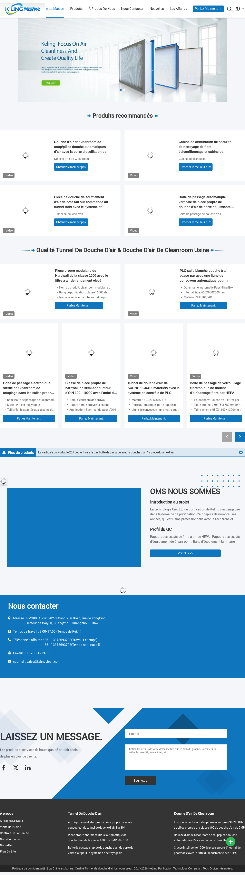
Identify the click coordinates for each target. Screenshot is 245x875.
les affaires (178, 9)
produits (76, 9)
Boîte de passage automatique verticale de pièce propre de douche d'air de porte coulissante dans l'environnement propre (205, 202)
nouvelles (157, 9)
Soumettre (140, 780)
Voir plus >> (185, 553)
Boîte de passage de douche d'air (200, 214)
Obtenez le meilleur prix (71, 167)
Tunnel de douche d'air (68, 214)
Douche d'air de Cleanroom (71, 158)
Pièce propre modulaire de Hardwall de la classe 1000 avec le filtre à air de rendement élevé (81, 275)
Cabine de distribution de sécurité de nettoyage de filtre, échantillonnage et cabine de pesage (205, 147)
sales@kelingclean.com (43, 662)
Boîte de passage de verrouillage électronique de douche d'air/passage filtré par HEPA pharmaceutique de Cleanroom (215, 388)
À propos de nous (102, 9)
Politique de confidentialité (29, 868)
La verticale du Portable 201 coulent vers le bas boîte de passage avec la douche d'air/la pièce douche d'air (106, 452)
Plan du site (8, 851)
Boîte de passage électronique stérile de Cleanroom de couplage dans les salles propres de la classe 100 (29, 388)
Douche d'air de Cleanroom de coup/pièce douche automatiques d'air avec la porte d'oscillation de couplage (80, 147)
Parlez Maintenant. (208, 9)
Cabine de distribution (192, 158)
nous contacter (132, 9)
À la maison (55, 9)
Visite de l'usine (10, 827)
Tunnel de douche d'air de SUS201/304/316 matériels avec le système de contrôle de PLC (153, 388)
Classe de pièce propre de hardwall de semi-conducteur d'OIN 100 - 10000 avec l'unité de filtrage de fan (90, 388)
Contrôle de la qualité (14, 833)
